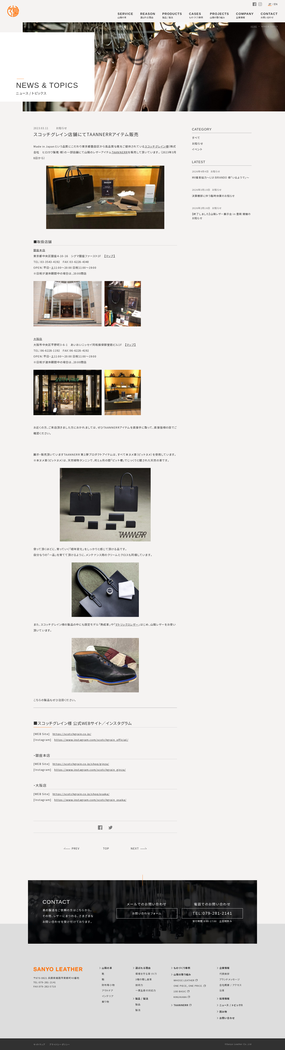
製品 (138, 1004)
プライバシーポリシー (59, 1044)
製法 (138, 1010)
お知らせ (197, 143)
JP (269, 4)
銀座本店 (39, 250)
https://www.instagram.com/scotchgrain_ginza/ (90, 769)
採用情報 (224, 998)
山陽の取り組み (182, 974)
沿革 (221, 990)
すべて (196, 138)
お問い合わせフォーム (147, 913)
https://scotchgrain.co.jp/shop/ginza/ (81, 764)
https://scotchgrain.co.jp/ (72, 734)
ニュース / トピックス (231, 1005)
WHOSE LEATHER (184, 980)
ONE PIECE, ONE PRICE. (188, 985)
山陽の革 (107, 968)
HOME (254, 26)
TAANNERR (120, 152)
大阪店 (37, 339)
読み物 (223, 1011)
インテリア (107, 996)
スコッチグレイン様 (157, 146)
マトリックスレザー (127, 624)
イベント (197, 149)
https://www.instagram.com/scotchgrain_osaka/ (90, 800)
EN (275, 4)
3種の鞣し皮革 (143, 979)
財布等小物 (108, 985)
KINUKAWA (180, 997)
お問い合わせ (227, 1018)
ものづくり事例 (182, 968)
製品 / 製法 (141, 998)
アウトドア (107, 990)
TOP (106, 848)
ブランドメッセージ (229, 979)
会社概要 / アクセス (230, 985)
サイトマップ (39, 1044)
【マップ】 (109, 256)
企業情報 (224, 968)
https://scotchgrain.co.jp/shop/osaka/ (81, 794)
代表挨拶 (224, 973)
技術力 (139, 985)
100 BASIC (180, 991)
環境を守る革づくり (146, 973)
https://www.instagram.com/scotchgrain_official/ (91, 740)
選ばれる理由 (143, 968)
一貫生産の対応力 (145, 990)
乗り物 (105, 1001)
